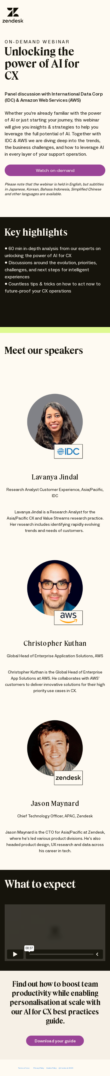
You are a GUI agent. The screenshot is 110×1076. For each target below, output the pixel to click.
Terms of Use (24, 1068)
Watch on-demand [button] (55, 171)
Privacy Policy (38, 1068)
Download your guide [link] (55, 1041)
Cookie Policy (51, 1068)
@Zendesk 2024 (66, 1068)
